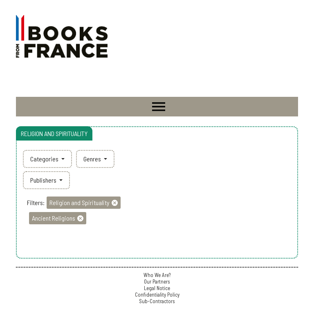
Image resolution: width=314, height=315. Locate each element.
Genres (92, 159)
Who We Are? (157, 275)
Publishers (44, 180)
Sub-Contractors (157, 301)
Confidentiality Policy (157, 294)
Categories (45, 159)
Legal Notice (157, 288)
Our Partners (157, 281)
